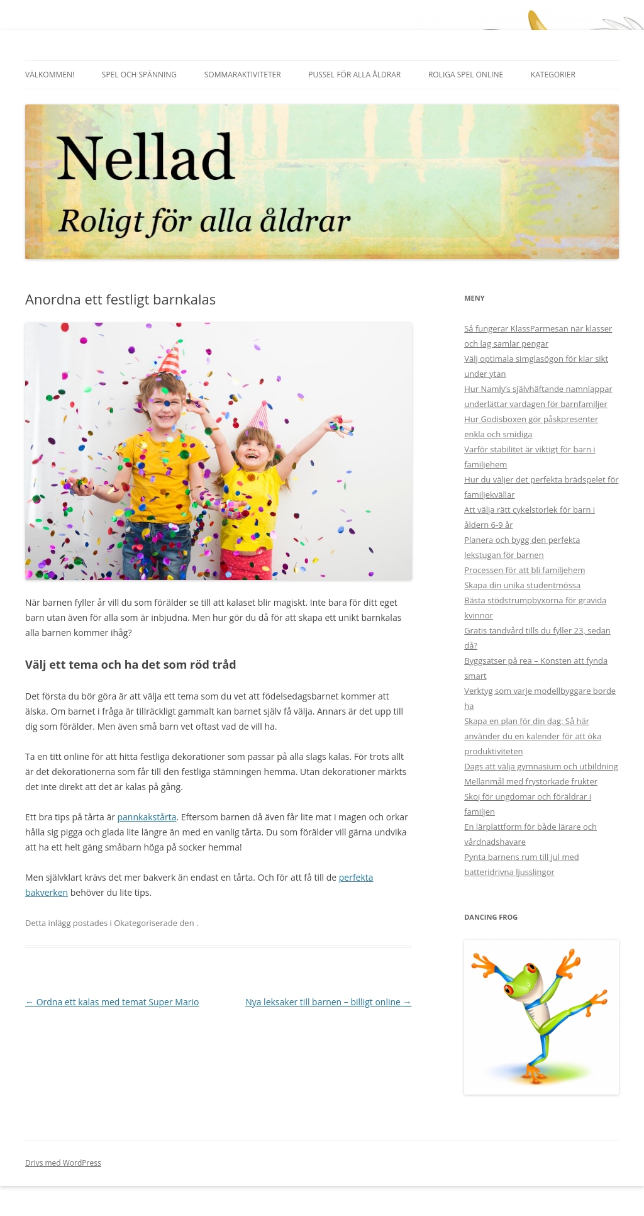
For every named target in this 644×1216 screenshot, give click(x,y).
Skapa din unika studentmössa (522, 585)
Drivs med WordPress (63, 1162)
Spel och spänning (139, 74)
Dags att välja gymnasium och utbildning (541, 766)
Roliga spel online (465, 74)
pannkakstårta (147, 817)
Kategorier (553, 74)
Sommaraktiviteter (242, 74)
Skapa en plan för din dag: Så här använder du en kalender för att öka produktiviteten (532, 736)
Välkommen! (49, 74)
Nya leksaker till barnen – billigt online (328, 1002)
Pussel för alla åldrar (354, 74)
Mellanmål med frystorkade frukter (530, 781)
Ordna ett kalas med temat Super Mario (112, 1002)
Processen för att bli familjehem (524, 570)
